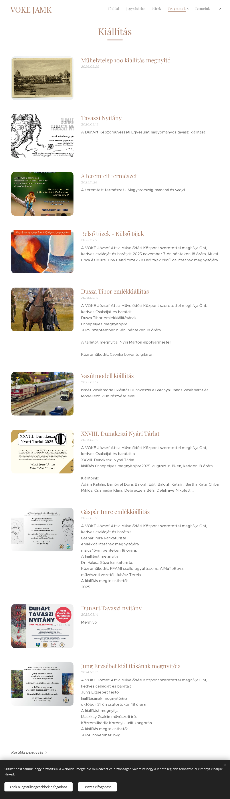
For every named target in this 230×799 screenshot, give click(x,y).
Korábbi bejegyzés (27, 752)
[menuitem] (164, 9)
